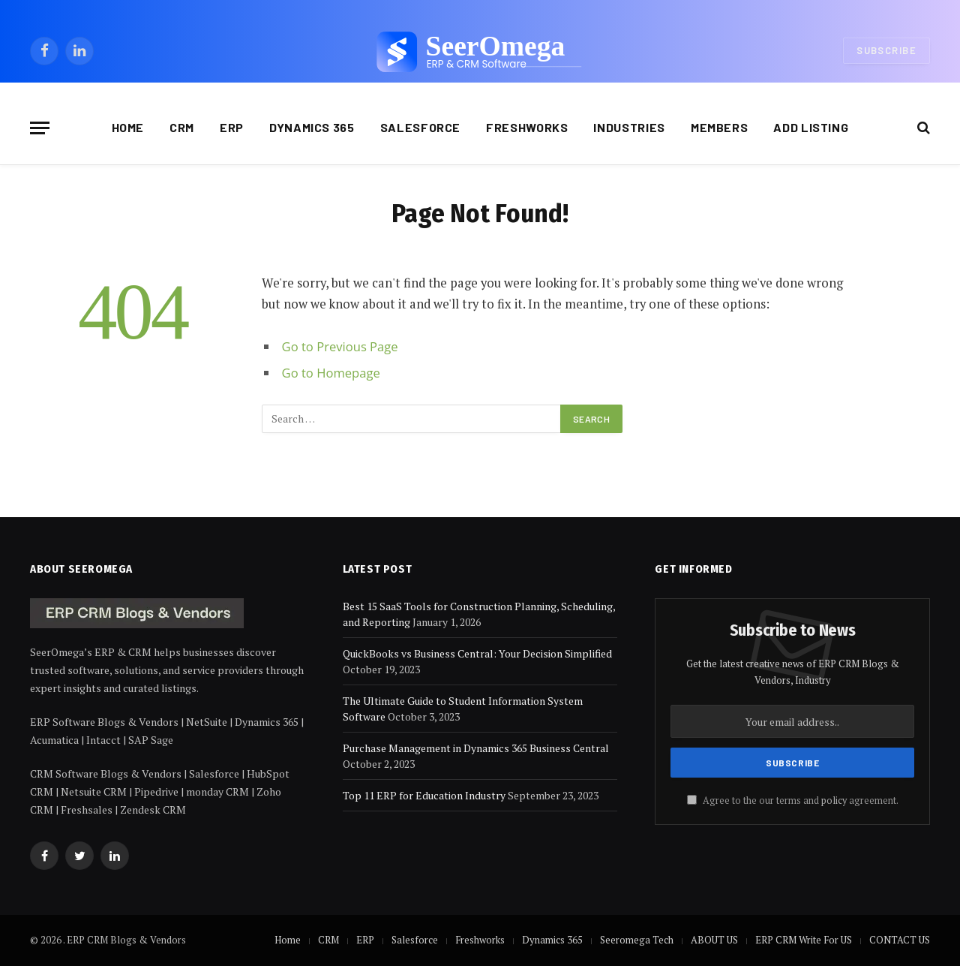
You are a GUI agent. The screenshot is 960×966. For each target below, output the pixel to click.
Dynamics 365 (312, 127)
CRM (182, 127)
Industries (628, 127)
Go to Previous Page (340, 346)
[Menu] (40, 128)
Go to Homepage (331, 372)
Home (128, 127)
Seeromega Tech (637, 939)
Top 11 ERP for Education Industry (424, 795)
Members (719, 127)
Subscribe (886, 50)
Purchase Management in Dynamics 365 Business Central (476, 748)
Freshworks (527, 127)
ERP (232, 127)
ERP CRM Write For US (803, 939)
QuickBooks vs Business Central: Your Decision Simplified (477, 653)
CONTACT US (899, 939)
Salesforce (420, 127)
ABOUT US (714, 939)
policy (834, 800)
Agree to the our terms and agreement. (792, 800)
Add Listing (810, 127)
